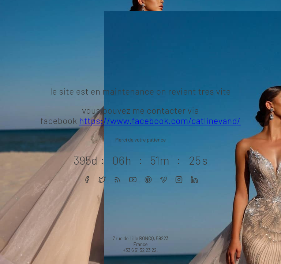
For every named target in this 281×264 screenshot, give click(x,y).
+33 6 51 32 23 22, (140, 250)
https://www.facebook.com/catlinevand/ (160, 120)
